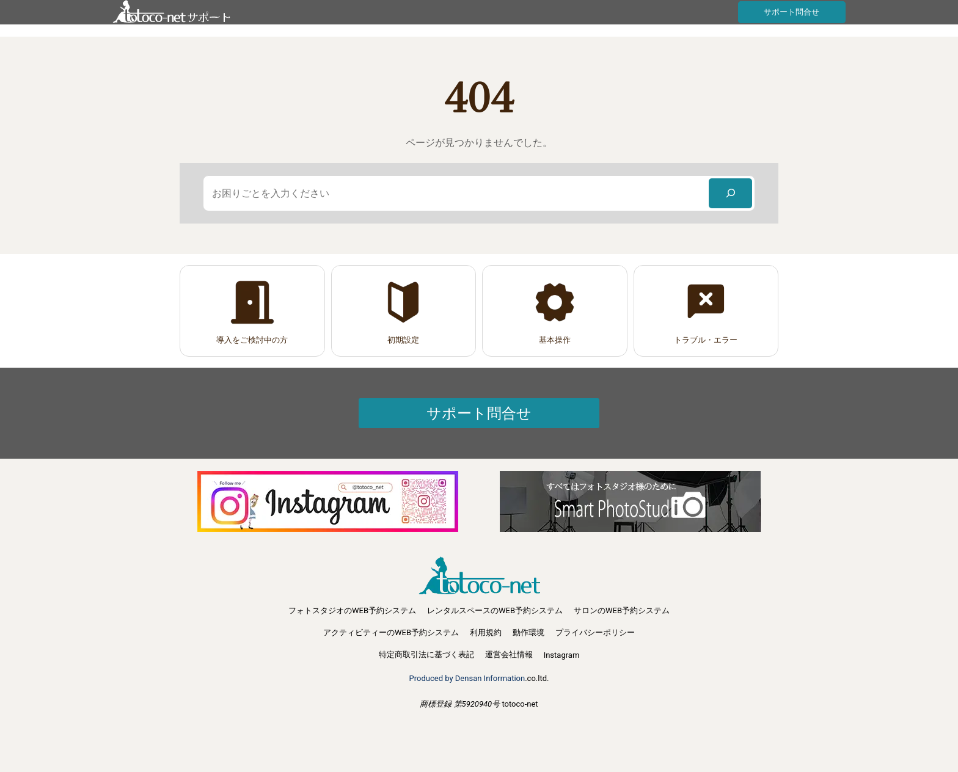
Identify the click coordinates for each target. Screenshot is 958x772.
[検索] (730, 193)
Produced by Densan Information (467, 678)
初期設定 (403, 339)
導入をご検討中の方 (252, 339)
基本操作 (555, 339)
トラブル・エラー (705, 339)
